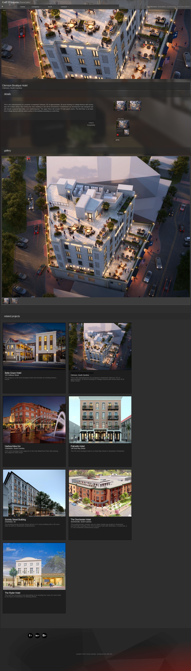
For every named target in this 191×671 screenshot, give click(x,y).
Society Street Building (15, 519)
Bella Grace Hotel (13, 373)
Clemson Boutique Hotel (82, 373)
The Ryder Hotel (12, 593)
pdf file (117, 140)
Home (4, 10)
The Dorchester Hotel (81, 519)
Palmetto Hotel (77, 446)
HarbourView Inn (12, 446)
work (51, 7)
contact (65, 7)
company (36, 7)
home (22, 7)
